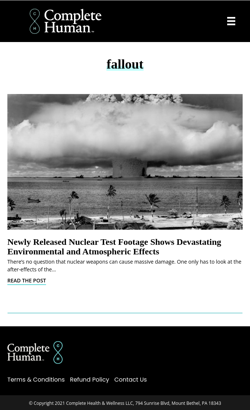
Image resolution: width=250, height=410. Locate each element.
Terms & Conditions (36, 379)
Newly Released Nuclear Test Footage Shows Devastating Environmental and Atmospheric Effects (114, 246)
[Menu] (231, 21)
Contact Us (131, 379)
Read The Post (26, 280)
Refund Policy (89, 379)
